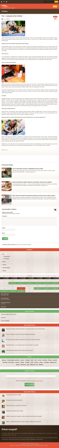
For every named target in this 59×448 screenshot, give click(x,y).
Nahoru (46, 445)
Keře (35, 360)
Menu (55, 6)
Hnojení (27, 360)
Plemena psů (7, 256)
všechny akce (3, 306)
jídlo (32, 360)
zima (28, 364)
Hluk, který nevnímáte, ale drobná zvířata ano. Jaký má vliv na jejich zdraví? (33, 195)
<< (4, 275)
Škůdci (41, 364)
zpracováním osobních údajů (37, 380)
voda (31, 362)
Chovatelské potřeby (13, 360)
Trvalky (27, 362)
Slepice (4, 270)
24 (37, 288)
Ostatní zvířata (6, 267)
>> (54, 275)
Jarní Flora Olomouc (5, 298)
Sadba (22, 362)
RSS (1, 1)
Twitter (6, 1)
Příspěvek (4, 216)
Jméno (3, 227)
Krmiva (4, 264)
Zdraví (18, 364)
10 (37, 283)
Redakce (8, 19)
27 (4, 291)
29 (21, 291)
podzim (55, 360)
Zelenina (23, 364)
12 (54, 283)
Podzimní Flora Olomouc (5, 302)
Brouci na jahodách (5, 320)
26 (54, 288)
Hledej (56, 1)
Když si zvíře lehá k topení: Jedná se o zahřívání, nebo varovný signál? (32, 182)
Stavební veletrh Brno (5, 293)
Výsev (41, 362)
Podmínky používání (38, 445)
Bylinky (4, 360)
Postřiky (4, 362)
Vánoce (36, 362)
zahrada (46, 362)
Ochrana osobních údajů (27, 445)
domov (22, 360)
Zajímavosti (53, 362)
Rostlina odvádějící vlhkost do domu (8, 314)
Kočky (4, 261)
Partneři (12, 445)
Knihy (39, 360)
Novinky (44, 360)
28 (12, 291)
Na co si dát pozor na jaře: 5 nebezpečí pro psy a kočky (27, 168)
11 (46, 283)
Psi (6, 149)
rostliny (17, 362)
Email (3, 233)
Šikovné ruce (34, 364)
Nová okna (3, 317)
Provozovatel (18, 445)
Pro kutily (11, 362)
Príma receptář (5, 6)
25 (46, 288)
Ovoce (50, 360)
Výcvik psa (6, 258)
